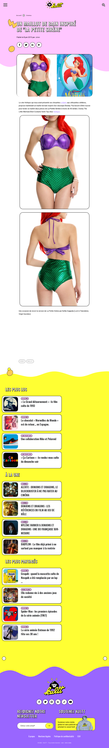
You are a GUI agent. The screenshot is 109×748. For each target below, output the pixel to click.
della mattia (68, 743)
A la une (25, 398)
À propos (31, 736)
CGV (79, 736)
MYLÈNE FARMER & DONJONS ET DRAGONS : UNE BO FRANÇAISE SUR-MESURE (40, 529)
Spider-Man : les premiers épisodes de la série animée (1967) (39, 613)
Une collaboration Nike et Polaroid (38, 439)
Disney (22, 361)
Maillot (30, 361)
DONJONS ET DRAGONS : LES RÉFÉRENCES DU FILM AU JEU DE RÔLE (37, 510)
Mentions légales (44, 736)
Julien (37, 37)
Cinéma (28, 15)
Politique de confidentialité (64, 736)
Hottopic (56, 112)
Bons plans (26, 589)
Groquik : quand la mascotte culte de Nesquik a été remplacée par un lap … (40, 578)
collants (64, 103)
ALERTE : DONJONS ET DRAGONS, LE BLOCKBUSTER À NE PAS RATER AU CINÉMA (39, 491)
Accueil (19, 15)
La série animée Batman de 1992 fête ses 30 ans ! (38, 632)
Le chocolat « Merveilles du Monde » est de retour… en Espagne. (39, 422)
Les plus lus (26, 436)
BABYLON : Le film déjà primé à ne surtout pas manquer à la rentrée (38, 546)
